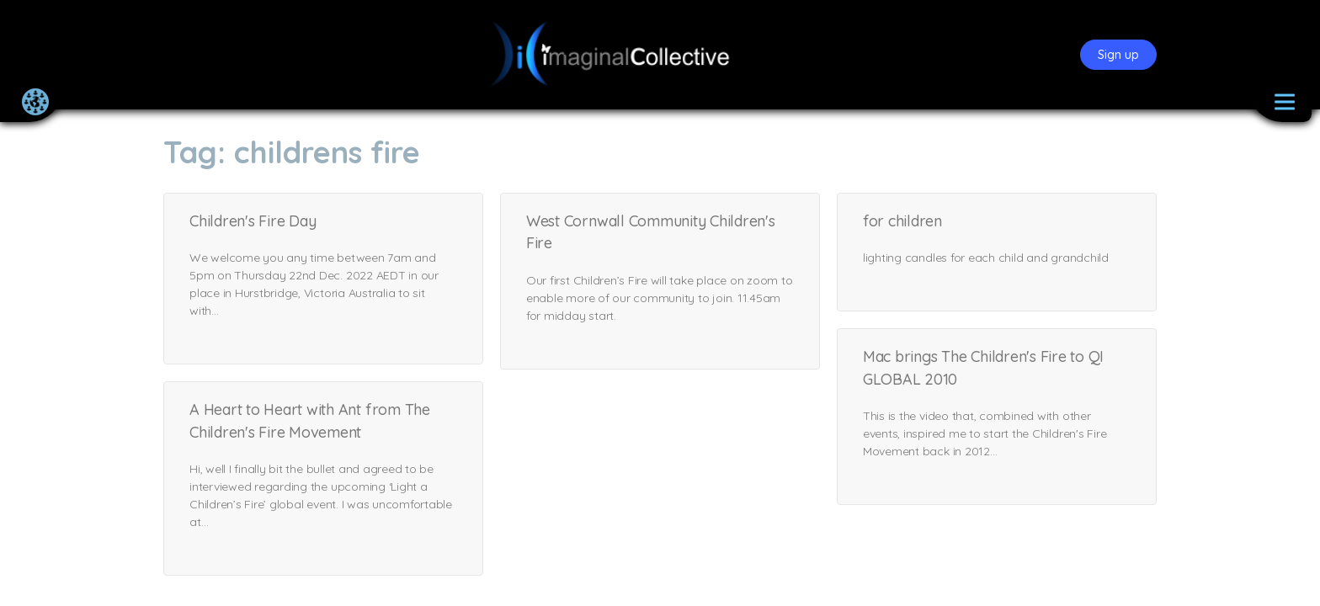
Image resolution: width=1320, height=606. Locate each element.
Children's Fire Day (252, 221)
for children (902, 221)
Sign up (1118, 54)
